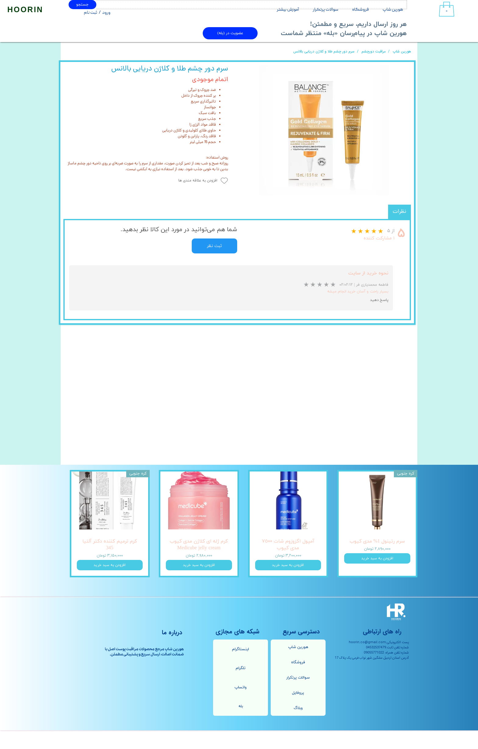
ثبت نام (90, 12)
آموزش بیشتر (288, 9)
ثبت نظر (214, 246)
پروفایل (298, 711)
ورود (106, 12)
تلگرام (240, 687)
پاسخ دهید (379, 300)
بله (240, 725)
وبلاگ (298, 726)
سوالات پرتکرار (325, 9)
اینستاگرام (240, 668)
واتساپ (240, 706)
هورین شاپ (393, 9)
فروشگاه (360, 9)
